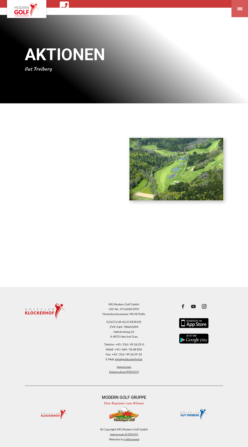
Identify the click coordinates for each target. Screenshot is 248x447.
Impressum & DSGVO (124, 434)
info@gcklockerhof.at (128, 359)
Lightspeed (132, 439)
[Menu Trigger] (239, 8)
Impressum (124, 367)
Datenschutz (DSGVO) (124, 372)
